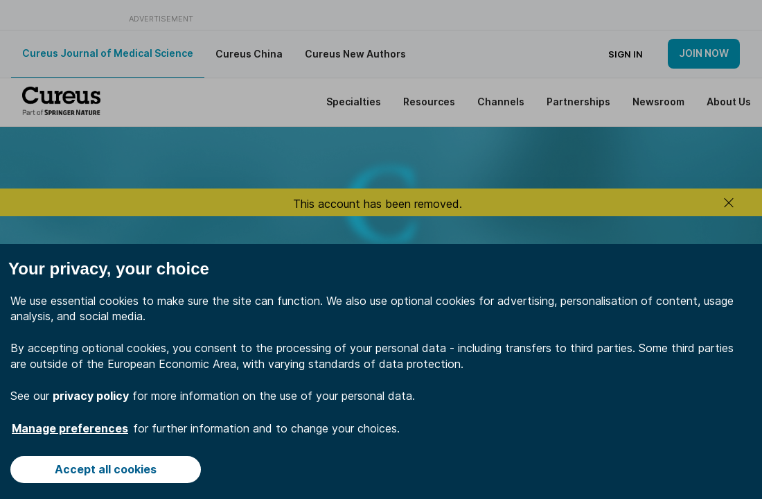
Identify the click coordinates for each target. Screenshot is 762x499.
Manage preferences (70, 428)
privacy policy (91, 396)
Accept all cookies (106, 469)
